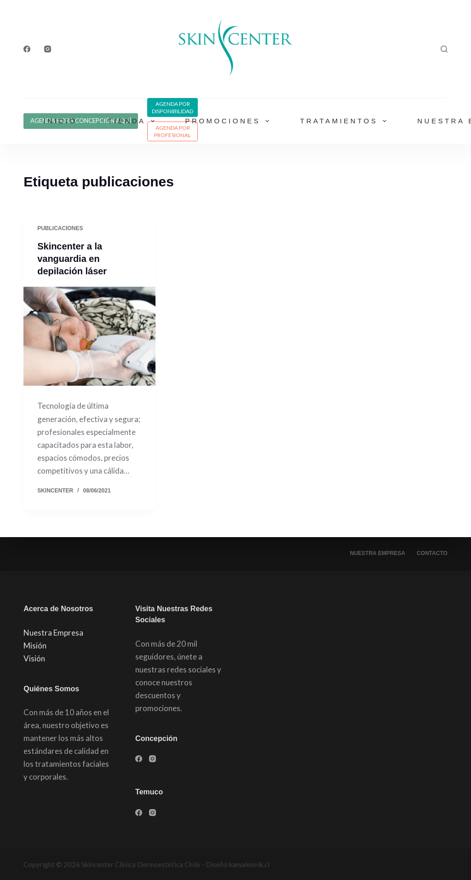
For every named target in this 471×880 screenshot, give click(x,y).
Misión (34, 644)
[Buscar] (444, 49)
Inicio (60, 121)
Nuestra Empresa (377, 553)
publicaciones (60, 228)
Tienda (133, 121)
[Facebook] (26, 49)
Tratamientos (345, 121)
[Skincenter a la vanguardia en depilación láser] (89, 334)
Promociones (229, 121)
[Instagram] (47, 49)
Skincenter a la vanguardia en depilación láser (72, 258)
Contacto (432, 553)
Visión (34, 657)
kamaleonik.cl (249, 864)
